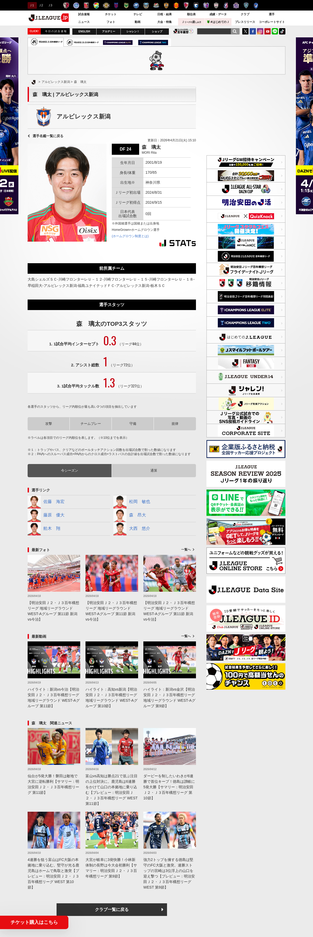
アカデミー (108, 31)
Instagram (260, 31)
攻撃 (48, 424)
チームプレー (90, 424)
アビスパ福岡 (246, 5)
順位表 (191, 14)
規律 (174, 424)
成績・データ (218, 14)
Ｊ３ (50, 5)
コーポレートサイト (272, 21)
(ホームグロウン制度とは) (130, 236)
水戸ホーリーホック (76, 5)
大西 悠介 (131, 528)
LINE (275, 31)
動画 (137, 21)
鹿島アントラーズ (66, 5)
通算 (153, 470)
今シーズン (69, 470)
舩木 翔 (44, 528)
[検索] (234, 31)
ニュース (84, 21)
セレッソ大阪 (206, 5)
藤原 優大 (46, 515)
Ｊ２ (40, 5)
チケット (111, 14)
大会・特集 (164, 21)
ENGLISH (84, 31)
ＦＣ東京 (116, 5)
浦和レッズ (86, 5)
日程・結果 (164, 14)
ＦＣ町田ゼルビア (136, 5)
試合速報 (84, 14)
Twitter (245, 31)
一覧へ (186, 549)
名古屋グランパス (176, 5)
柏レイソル (106, 5)
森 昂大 (129, 515)
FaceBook (253, 31)
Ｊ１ (31, 5)
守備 (132, 424)
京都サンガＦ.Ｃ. (186, 5)
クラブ (245, 14)
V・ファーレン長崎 (256, 5)
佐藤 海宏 (46, 502)
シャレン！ (132, 31)
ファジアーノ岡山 (226, 5)
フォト (111, 21)
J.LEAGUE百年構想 (183, 31)
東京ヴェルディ (126, 5)
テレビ (137, 14)
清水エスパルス (166, 5)
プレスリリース (245, 21)
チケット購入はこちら (34, 922)
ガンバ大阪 (196, 5)
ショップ (157, 31)
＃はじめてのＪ (218, 21)
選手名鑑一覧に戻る (48, 136)
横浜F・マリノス (156, 5)
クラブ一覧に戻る (112, 909)
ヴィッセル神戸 (216, 5)
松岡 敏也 (131, 502)
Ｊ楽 (191, 21)
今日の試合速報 (56, 31)
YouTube (267, 31)
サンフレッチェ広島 (236, 5)
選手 (272, 14)
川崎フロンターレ (146, 5)
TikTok (282, 31)
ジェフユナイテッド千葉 (96, 5)
